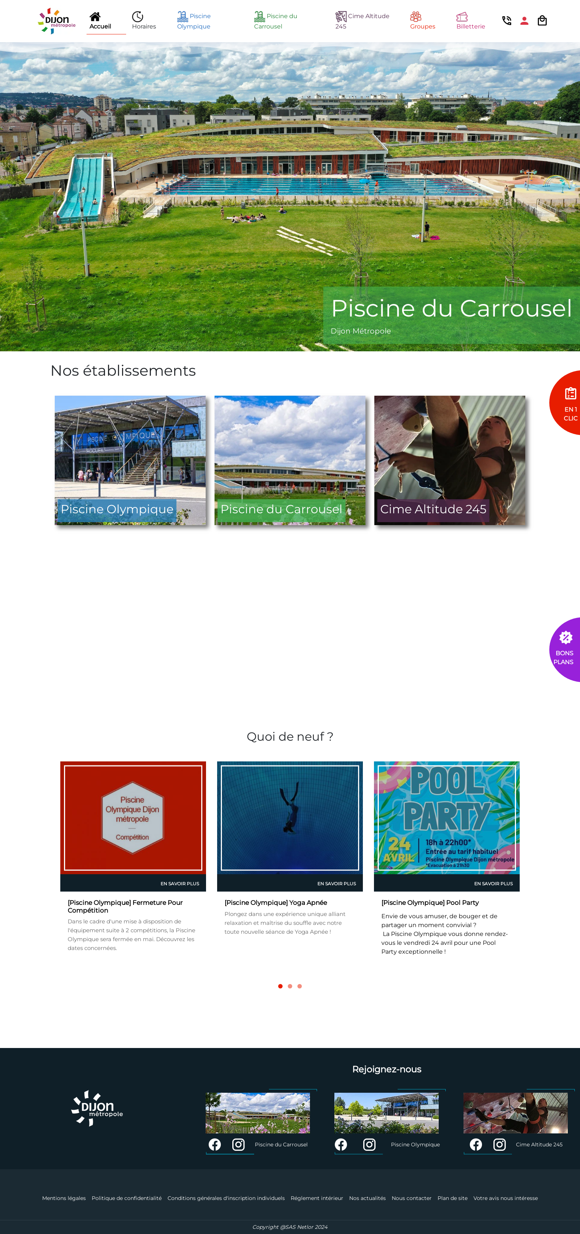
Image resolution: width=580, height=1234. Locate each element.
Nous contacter (412, 1198)
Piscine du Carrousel (275, 20)
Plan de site (453, 1198)
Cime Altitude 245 (362, 20)
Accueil (100, 20)
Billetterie (470, 20)
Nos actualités (367, 1198)
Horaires (144, 20)
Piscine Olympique (194, 20)
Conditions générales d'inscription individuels (226, 1198)
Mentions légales (64, 1198)
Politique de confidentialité (127, 1198)
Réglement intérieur (317, 1198)
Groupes (422, 20)
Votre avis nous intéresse (505, 1198)
